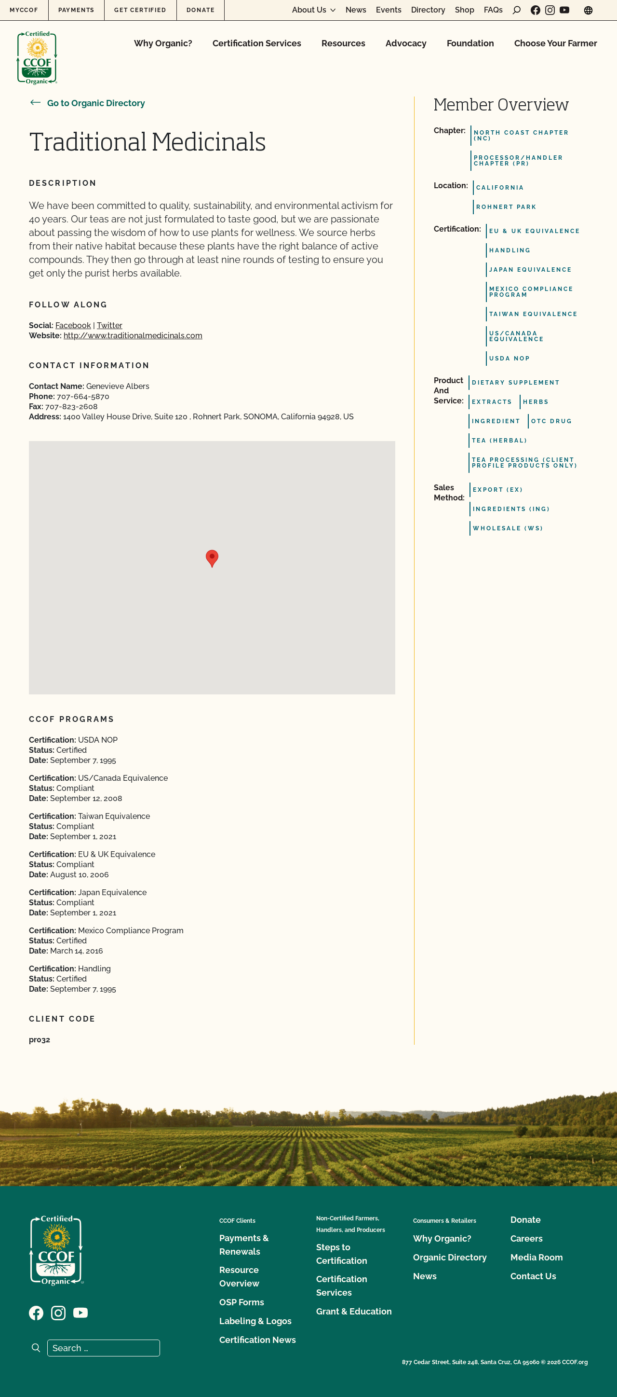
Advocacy (406, 43)
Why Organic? (163, 43)
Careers (526, 1238)
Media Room (536, 1257)
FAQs (493, 10)
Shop (464, 10)
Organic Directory (450, 1257)
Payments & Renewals (244, 1245)
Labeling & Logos (255, 1321)
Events (389, 10)
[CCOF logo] (37, 48)
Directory (428, 10)
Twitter (109, 325)
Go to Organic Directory (87, 103)
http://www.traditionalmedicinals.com (133, 335)
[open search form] (516, 10)
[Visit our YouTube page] (564, 10)
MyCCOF (24, 10)
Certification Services (257, 43)
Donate (201, 10)
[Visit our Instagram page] (550, 10)
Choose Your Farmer (555, 43)
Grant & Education (354, 1311)
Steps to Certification (341, 1254)
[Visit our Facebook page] (535, 10)
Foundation (470, 43)
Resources (343, 43)
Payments (76, 10)
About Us (309, 10)
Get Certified (140, 10)
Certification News (257, 1340)
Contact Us (533, 1276)
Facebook (73, 325)
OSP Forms (241, 1302)
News (356, 10)
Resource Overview (239, 1276)
